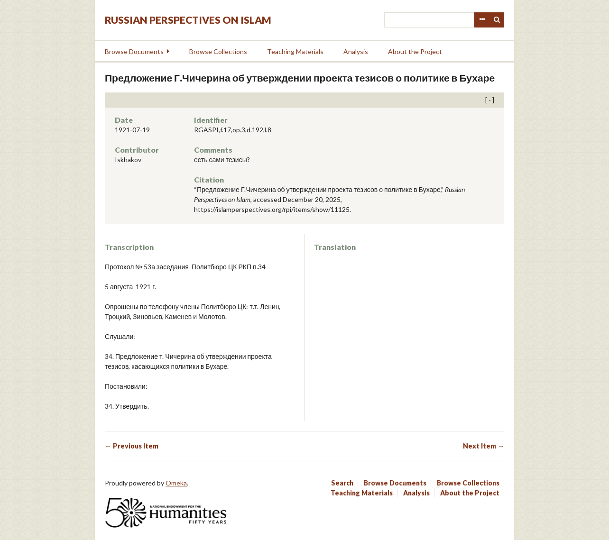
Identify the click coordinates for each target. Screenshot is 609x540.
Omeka (176, 483)
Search (497, 19)
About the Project (415, 51)
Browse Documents (134, 51)
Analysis (355, 51)
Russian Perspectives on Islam (188, 20)
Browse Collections (218, 51)
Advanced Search (481, 19)
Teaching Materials (295, 51)
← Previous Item (131, 446)
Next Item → (483, 446)
